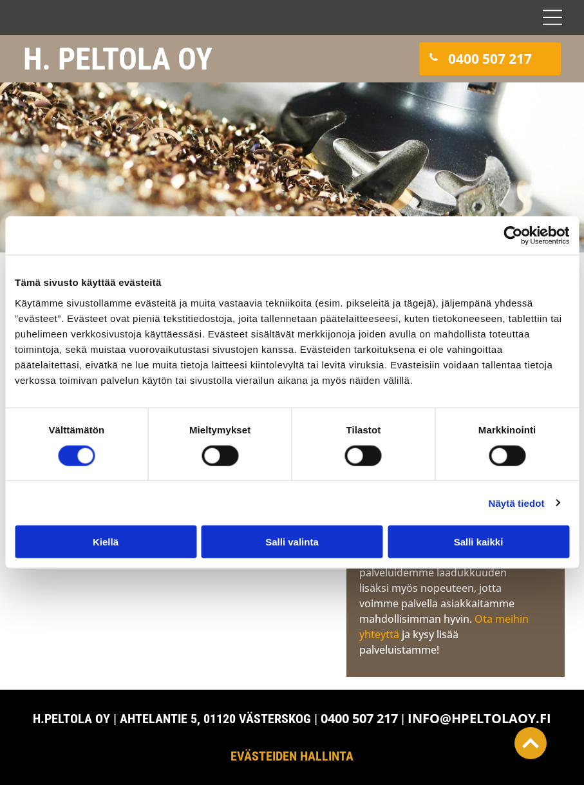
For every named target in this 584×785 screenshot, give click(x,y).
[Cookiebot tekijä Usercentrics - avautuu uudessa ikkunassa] (513, 235)
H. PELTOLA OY (117, 59)
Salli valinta (292, 541)
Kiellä (105, 541)
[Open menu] (552, 17)
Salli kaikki (479, 541)
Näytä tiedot (517, 502)
